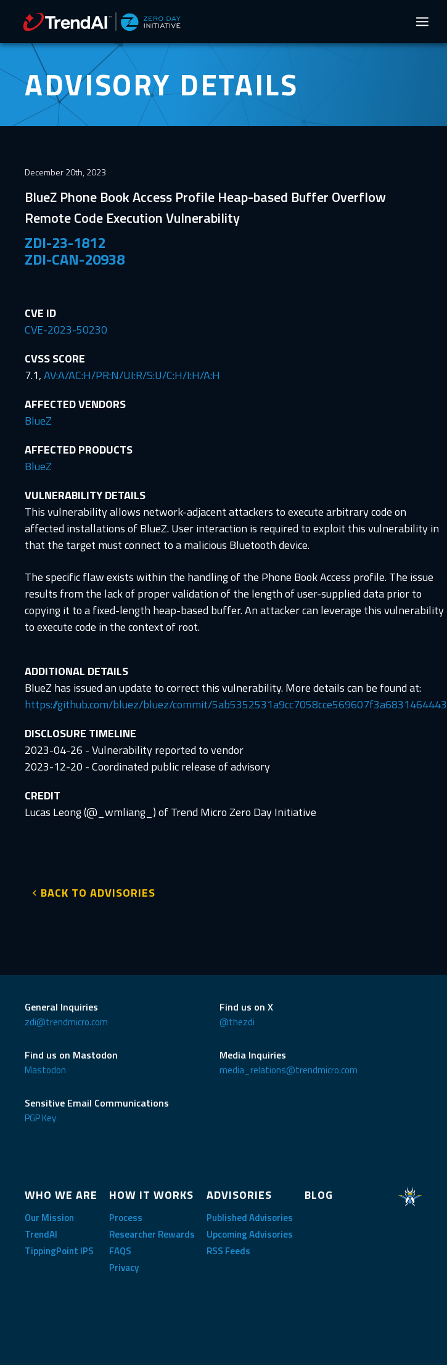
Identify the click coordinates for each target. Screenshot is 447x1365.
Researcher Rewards (152, 1234)
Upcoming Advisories (250, 1234)
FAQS (120, 1251)
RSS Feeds (228, 1251)
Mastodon (45, 1070)
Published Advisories (250, 1218)
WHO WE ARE (61, 1195)
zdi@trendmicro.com (66, 1022)
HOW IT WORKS (151, 1195)
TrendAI (41, 1234)
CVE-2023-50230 (66, 329)
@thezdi (237, 1022)
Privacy (124, 1267)
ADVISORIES (239, 1195)
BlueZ (38, 420)
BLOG (319, 1195)
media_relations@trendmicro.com (288, 1070)
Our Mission (49, 1218)
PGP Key (40, 1118)
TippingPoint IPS (59, 1251)
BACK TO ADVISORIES (98, 892)
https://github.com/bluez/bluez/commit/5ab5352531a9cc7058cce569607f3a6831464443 (236, 704)
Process (125, 1218)
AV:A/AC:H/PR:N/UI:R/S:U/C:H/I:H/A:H (132, 375)
